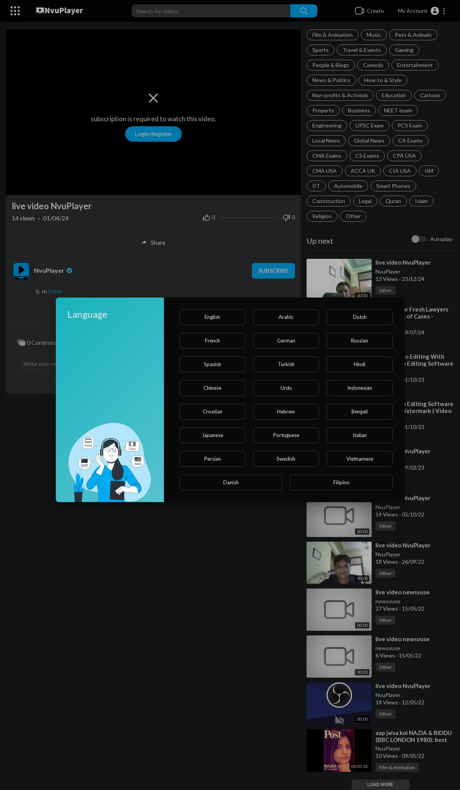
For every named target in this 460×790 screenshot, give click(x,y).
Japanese (212, 435)
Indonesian (359, 388)
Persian (212, 459)
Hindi (359, 364)
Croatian (212, 411)
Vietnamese (359, 459)
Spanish (212, 364)
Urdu (286, 388)
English (212, 317)
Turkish (286, 364)
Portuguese (286, 435)
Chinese (212, 388)
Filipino (341, 482)
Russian (359, 340)
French (212, 340)
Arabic (286, 317)
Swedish (286, 459)
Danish (231, 482)
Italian (360, 435)
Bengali (359, 411)
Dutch (360, 317)
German (286, 340)
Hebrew (286, 411)
